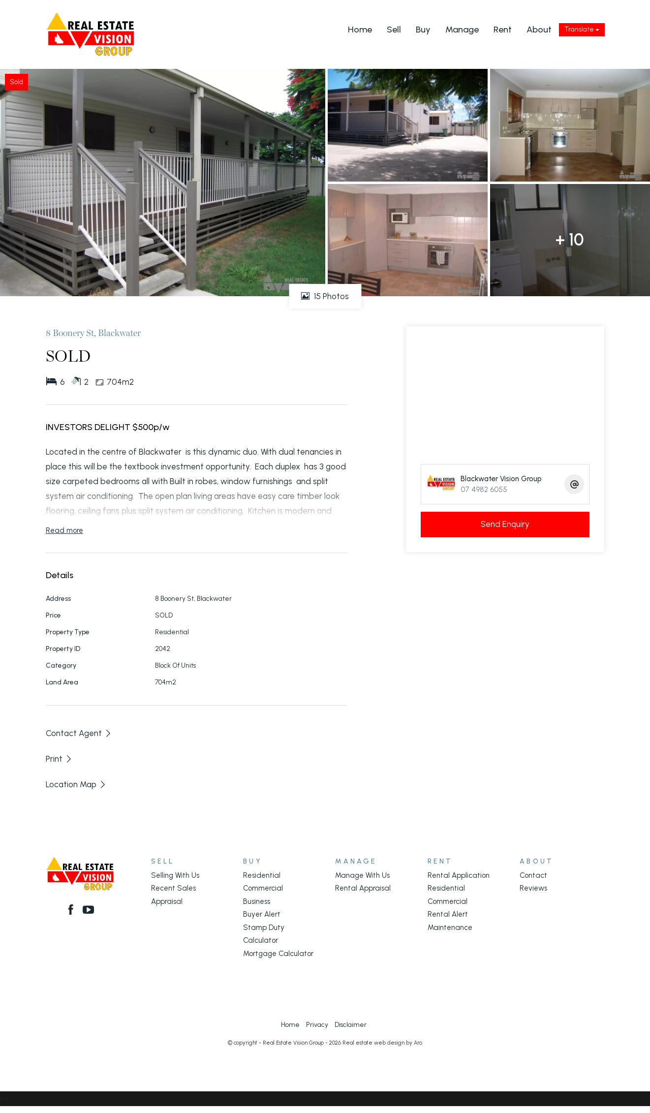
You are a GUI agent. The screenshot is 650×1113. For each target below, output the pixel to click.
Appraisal (167, 901)
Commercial (263, 888)
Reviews (533, 888)
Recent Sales (173, 888)
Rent (503, 29)
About (539, 29)
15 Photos (325, 296)
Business (256, 901)
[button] (59, 759)
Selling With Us (175, 875)
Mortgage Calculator (278, 953)
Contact (533, 875)
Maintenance (450, 927)
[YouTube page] (88, 911)
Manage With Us (362, 875)
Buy (423, 29)
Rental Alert (448, 914)
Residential (261, 875)
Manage (462, 29)
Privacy (317, 1024)
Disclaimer (351, 1024)
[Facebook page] (73, 911)
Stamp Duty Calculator (263, 934)
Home (360, 29)
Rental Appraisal (363, 888)
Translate (581, 29)
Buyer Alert (261, 914)
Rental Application (459, 875)
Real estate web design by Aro (382, 1043)
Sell (394, 29)
